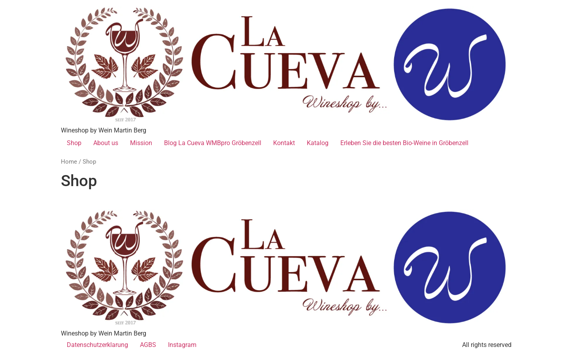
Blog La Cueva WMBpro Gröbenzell (212, 143)
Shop (74, 143)
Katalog (317, 143)
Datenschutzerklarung (97, 345)
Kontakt (284, 143)
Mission (141, 143)
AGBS (148, 345)
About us (105, 143)
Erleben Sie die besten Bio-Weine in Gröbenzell (404, 143)
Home (69, 161)
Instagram (182, 345)
